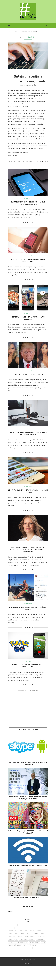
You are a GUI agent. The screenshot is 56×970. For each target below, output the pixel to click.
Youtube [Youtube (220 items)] (16, 952)
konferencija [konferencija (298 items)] (25, 937)
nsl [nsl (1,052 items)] (34, 940)
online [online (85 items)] (39, 940)
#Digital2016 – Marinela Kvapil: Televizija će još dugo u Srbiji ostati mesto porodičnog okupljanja (28, 549)
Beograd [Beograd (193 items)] (17, 928)
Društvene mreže (28, 198)
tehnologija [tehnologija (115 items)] (40, 946)
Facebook (11, 911)
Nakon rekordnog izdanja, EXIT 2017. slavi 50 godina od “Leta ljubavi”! (28, 832)
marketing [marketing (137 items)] (33, 937)
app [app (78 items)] (41, 925)
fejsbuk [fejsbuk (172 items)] (18, 934)
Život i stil (28, 661)
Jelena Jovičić (31, 85)
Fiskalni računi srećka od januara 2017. (28, 898)
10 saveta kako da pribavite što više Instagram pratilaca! (28, 491)
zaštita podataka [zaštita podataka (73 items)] (25, 952)
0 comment (28, 162)
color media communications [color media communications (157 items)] (36, 928)
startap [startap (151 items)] (32, 946)
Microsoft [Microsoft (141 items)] (11, 940)
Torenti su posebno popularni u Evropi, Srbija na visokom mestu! (28, 433)
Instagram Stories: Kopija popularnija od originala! (28, 318)
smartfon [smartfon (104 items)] (39, 943)
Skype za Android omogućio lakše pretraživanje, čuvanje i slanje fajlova (28, 763)
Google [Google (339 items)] (24, 934)
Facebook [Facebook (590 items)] (11, 934)
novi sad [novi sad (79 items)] (29, 940)
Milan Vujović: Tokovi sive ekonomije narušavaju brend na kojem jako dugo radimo (28, 798)
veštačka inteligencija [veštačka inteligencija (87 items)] (37, 949)
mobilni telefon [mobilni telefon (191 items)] (20, 940)
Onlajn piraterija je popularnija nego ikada (28, 79)
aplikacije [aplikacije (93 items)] (35, 925)
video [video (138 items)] (10, 952)
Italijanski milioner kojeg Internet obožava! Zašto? (28, 608)
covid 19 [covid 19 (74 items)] (11, 931)
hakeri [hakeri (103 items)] (30, 934)
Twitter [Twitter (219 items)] (27, 949)
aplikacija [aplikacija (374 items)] (28, 925)
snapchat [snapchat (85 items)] (20, 946)
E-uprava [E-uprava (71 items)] (39, 931)
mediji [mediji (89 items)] (40, 937)
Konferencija (28, 544)
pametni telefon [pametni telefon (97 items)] (25, 943)
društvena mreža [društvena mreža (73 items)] (20, 931)
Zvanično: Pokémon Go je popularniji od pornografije (28, 666)
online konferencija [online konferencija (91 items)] (13, 943)
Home (9, 32)
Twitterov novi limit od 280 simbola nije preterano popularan (28, 203)
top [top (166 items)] (16, 949)
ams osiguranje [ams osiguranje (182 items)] (12, 925)
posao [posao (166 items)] (33, 943)
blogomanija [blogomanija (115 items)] (24, 928)
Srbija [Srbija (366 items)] (26, 946)
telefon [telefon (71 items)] (11, 949)
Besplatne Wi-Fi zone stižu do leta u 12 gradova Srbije (28, 865)
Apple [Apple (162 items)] (10, 928)
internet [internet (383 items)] (11, 937)
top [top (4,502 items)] (21, 949)
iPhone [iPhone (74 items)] (17, 937)
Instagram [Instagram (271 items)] (37, 934)
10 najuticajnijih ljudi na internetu (28, 374)
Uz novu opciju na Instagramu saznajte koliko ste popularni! (28, 260)
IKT (28, 71)
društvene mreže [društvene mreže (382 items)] (30, 931)
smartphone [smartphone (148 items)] (12, 946)
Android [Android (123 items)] (21, 925)
